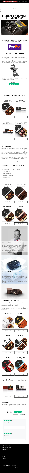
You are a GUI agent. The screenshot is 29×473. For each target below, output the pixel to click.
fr (28, 9)
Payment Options (6, 449)
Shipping (4, 458)
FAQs (4, 456)
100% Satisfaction (6, 445)
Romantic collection (7, 173)
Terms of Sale (6, 461)
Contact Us (5, 460)
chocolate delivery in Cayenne (13, 308)
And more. (5, 179)
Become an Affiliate (7, 447)
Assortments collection (8, 175)
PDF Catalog (5, 452)
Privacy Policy (5, 451)
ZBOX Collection (6, 177)
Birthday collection (7, 171)
